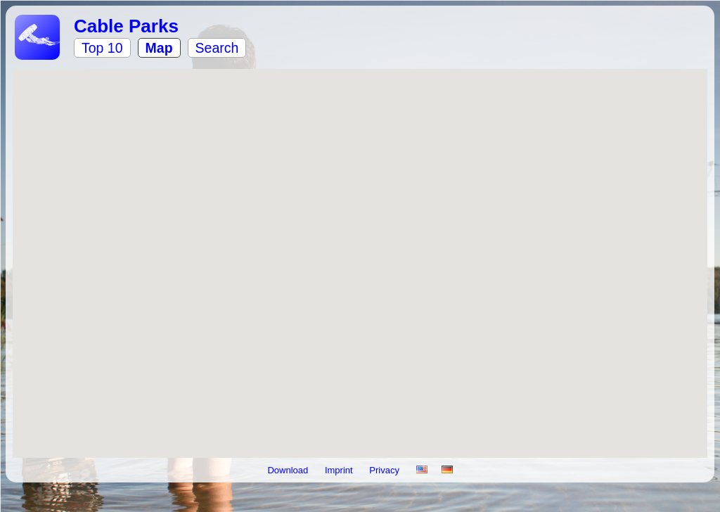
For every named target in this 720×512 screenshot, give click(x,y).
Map (159, 48)
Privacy (385, 470)
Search (217, 48)
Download (288, 470)
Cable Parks (126, 26)
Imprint (340, 470)
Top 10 (102, 48)
